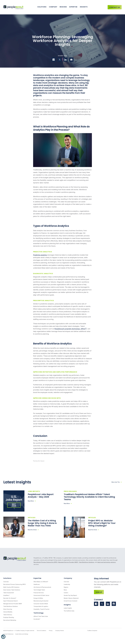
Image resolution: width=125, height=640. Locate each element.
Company (53, 7)
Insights (84, 7)
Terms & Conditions (41, 630)
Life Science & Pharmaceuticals (42, 587)
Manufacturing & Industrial (41, 601)
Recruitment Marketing (9, 620)
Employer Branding (8, 617)
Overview (6, 581)
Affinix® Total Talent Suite (41, 616)
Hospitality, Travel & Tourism (41, 609)
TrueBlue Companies (92, 630)
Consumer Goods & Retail (41, 603)
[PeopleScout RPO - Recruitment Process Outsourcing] (14, 7)
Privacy (50, 630)
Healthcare (37, 584)
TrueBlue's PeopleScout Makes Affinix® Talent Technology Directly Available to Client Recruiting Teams (89, 497)
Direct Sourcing (7, 609)
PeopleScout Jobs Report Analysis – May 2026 (41, 495)
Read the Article (32, 529)
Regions (63, 7)
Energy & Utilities (38, 598)
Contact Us (114, 7)
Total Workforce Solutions (86, 562)
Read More (31, 501)
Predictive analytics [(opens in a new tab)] (40, 255)
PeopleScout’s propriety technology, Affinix (70, 329)
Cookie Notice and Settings (21, 634)
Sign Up (99, 592)
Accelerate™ (37, 619)
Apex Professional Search (10, 601)
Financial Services (39, 592)
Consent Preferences (8, 634)
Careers (66, 592)
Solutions (41, 7)
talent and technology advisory (106, 562)
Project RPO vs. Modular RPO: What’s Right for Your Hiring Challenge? (101, 523)
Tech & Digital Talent (39, 590)
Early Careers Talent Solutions (11, 590)
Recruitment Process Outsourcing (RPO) (45, 562)
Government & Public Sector (41, 595)
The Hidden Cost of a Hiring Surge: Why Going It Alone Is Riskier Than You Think (42, 523)
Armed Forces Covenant (70, 601)
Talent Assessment (8, 592)
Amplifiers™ (6, 595)
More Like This (116, 482)
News (65, 590)
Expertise (73, 7)
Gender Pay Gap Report (70, 595)
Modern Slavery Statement (71, 598)
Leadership (67, 584)
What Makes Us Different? (41, 581)
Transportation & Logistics (41, 606)
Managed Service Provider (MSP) (68, 562)
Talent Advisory (7, 614)
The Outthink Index (69, 611)
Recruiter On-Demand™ (9, 598)
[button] (3, 637)
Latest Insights (68, 608)
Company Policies (59, 630)
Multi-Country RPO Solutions (11, 587)
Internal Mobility (7, 612)
